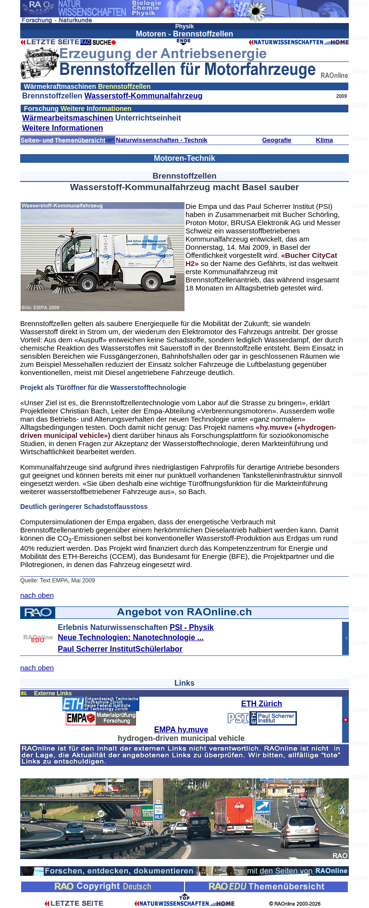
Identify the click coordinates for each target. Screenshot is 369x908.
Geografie (277, 140)
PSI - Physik (192, 627)
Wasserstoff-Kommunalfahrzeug (144, 96)
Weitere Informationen (62, 128)
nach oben (37, 595)
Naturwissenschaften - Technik (161, 140)
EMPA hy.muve (181, 730)
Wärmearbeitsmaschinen (67, 118)
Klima (324, 140)
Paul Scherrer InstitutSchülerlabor (120, 649)
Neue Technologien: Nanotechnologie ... (131, 637)
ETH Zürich (261, 704)
